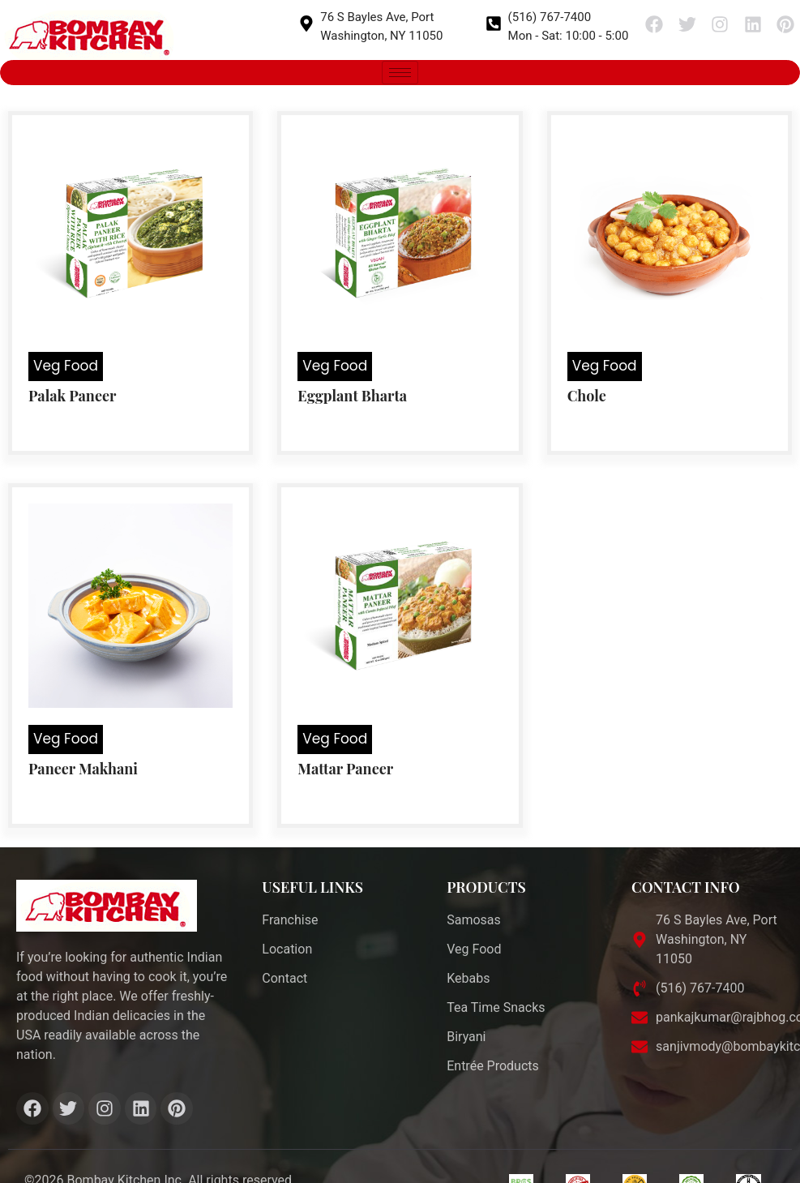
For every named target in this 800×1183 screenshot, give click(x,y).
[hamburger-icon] (400, 72)
